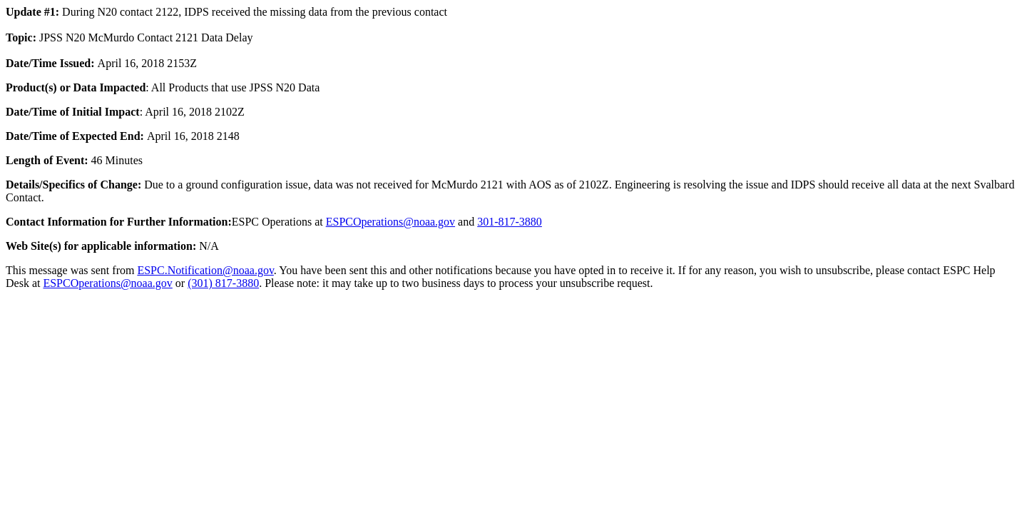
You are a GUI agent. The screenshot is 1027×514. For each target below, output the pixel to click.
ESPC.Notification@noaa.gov (205, 270)
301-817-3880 (509, 222)
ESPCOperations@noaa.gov (390, 222)
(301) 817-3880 (223, 283)
